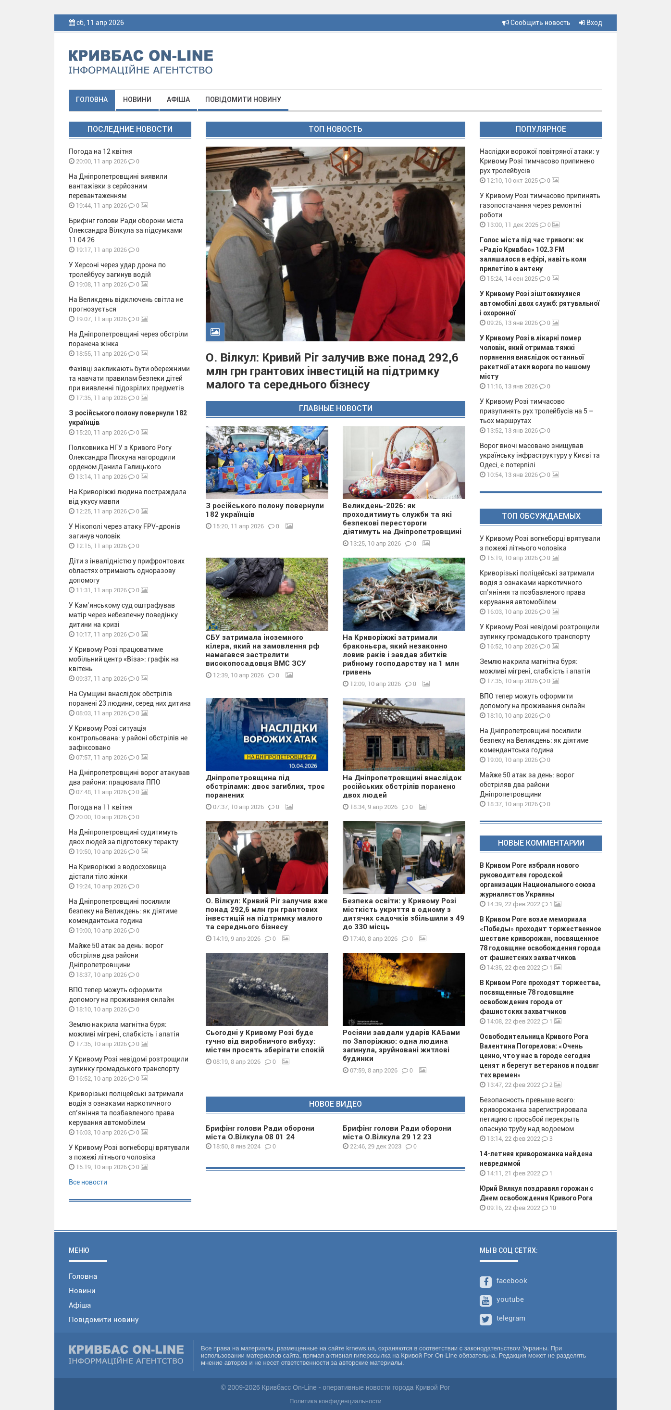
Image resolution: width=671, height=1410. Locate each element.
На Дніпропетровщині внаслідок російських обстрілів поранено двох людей (402, 786)
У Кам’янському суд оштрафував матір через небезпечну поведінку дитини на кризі (123, 614)
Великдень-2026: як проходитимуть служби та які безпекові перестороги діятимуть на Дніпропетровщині (402, 518)
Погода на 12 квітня (101, 151)
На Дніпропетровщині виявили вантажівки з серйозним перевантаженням (118, 186)
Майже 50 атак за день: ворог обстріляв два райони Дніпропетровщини (116, 955)
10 (549, 1208)
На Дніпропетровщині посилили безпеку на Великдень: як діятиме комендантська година (123, 911)
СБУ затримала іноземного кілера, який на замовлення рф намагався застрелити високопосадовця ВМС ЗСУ (263, 650)
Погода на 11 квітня (101, 807)
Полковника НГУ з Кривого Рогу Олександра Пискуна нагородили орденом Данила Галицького (122, 457)
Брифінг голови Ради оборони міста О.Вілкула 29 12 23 (397, 1132)
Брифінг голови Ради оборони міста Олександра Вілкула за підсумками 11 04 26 (126, 230)
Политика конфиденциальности (335, 1401)
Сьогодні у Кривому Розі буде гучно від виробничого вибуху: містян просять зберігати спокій (265, 1041)
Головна (92, 99)
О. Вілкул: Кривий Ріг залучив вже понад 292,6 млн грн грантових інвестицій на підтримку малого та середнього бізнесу (332, 371)
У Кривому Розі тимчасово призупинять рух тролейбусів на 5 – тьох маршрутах (537, 411)
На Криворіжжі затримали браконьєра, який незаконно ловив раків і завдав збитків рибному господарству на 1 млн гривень (401, 654)
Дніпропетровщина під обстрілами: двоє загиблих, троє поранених (265, 786)
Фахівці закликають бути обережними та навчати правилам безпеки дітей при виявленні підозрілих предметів (129, 378)
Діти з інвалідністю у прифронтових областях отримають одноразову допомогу (127, 570)
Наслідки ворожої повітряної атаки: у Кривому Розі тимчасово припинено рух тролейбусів (539, 161)
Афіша (178, 99)
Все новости (88, 1182)
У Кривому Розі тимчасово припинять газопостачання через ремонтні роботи (540, 205)
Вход (590, 22)
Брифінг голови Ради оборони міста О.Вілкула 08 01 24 (260, 1132)
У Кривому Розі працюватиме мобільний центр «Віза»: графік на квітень (124, 659)
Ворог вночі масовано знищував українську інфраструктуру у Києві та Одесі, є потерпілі (540, 455)
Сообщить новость (536, 22)
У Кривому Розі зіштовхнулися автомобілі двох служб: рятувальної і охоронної (539, 303)
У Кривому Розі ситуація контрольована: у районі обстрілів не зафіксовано (128, 737)
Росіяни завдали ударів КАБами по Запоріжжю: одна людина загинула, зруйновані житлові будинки (401, 1045)
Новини (137, 99)
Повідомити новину (243, 99)
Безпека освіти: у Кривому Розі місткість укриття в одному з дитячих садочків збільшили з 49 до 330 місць (403, 914)
